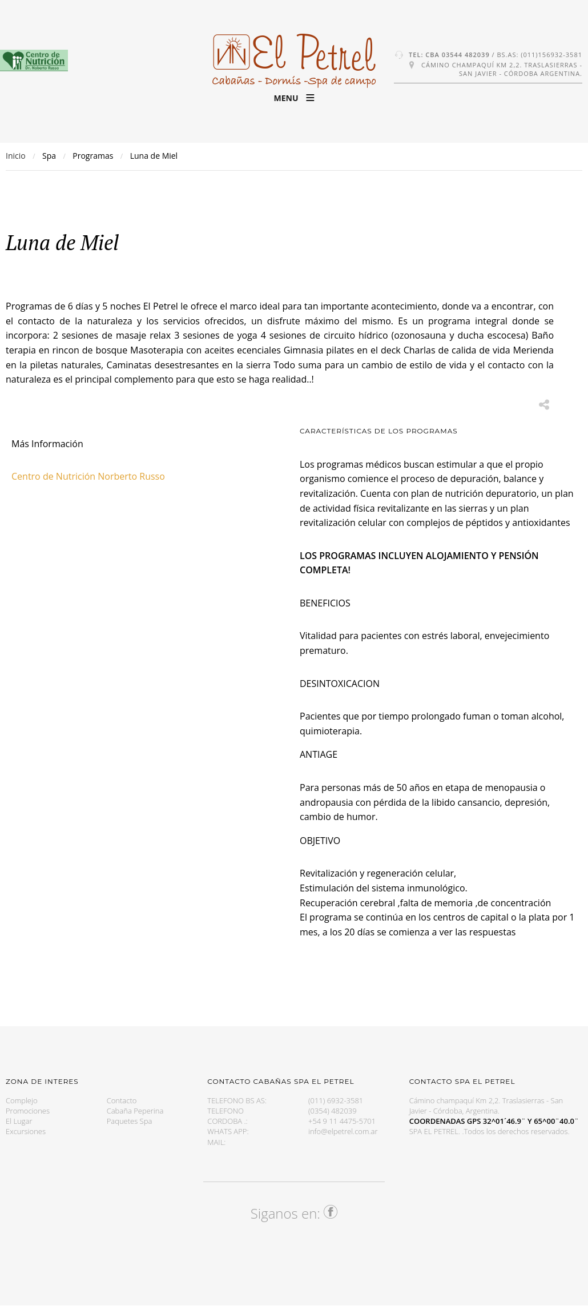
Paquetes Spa (129, 1121)
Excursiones (26, 1131)
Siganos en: (294, 1213)
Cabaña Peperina (135, 1111)
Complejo (22, 1100)
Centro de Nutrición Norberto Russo (88, 476)
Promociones (28, 1111)
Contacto (122, 1100)
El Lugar (19, 1121)
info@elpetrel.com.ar (343, 1131)
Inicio (16, 155)
